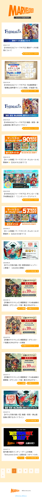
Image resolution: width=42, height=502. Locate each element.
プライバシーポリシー (21, 496)
